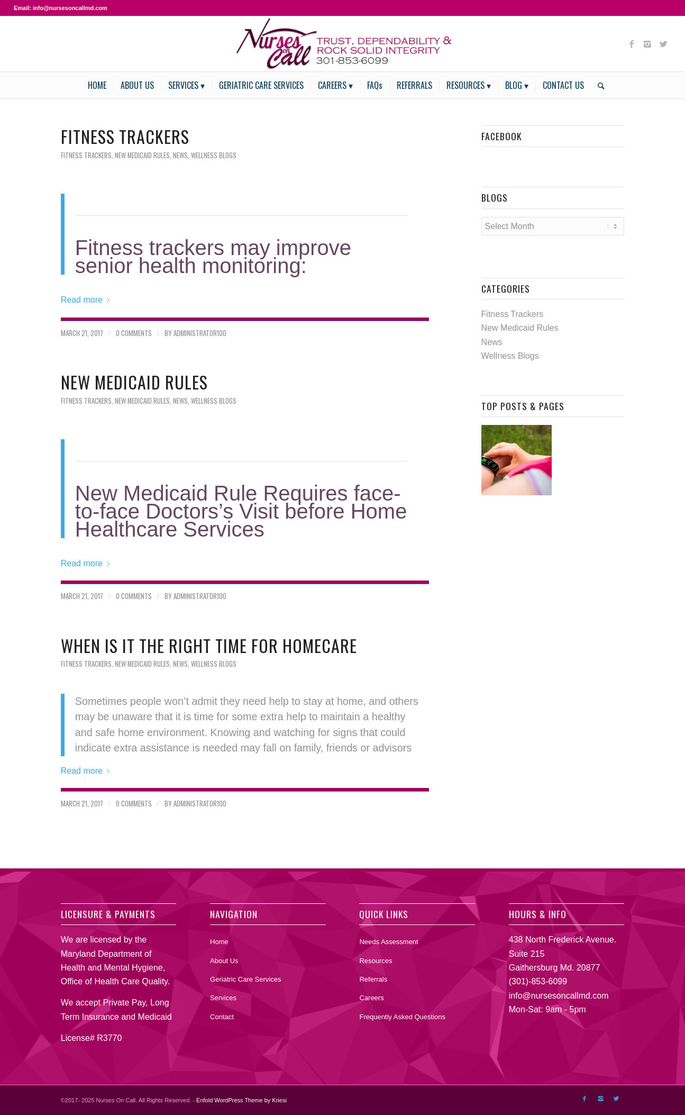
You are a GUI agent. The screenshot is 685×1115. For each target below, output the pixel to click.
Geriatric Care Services (245, 979)
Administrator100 (199, 333)
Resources (375, 961)
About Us (224, 961)
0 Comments (134, 333)
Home (219, 942)
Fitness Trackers (125, 136)
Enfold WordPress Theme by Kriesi (241, 1100)
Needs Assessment (388, 942)
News (180, 155)
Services (223, 998)
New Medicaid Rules (142, 155)
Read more (87, 299)
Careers (371, 998)
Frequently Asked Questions (402, 1017)
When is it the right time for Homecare (209, 645)
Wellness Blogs (213, 155)
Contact (222, 1017)
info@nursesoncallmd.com (559, 995)
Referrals (373, 979)
